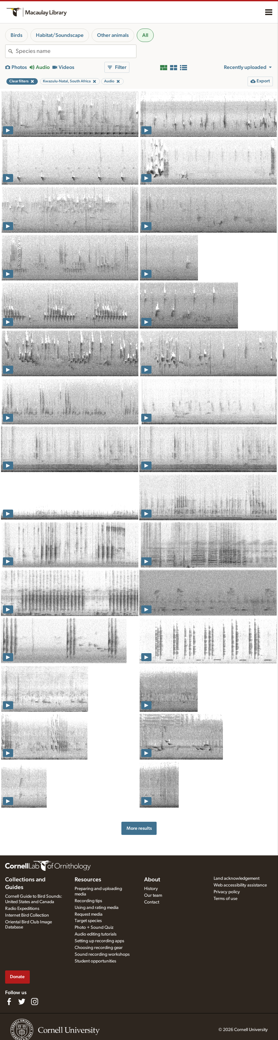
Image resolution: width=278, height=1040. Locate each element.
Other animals (113, 35)
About (152, 880)
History (151, 888)
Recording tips (88, 901)
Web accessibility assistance (240, 885)
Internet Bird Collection (27, 915)
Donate (17, 976)
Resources (88, 880)
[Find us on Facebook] (9, 1001)
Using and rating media (97, 907)
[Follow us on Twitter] (22, 1001)
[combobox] (76, 51)
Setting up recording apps (99, 941)
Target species (88, 921)
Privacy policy (227, 892)
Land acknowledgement (236, 878)
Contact (151, 902)
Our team (153, 895)
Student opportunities (95, 961)
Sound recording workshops (102, 954)
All (145, 35)
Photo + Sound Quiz (94, 927)
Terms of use (225, 898)
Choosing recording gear (99, 947)
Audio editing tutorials (96, 934)
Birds (16, 35)
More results (139, 828)
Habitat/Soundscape (60, 35)
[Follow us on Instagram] (34, 1001)
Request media (88, 914)
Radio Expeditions (22, 908)
